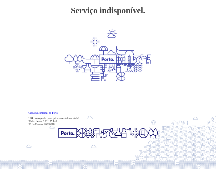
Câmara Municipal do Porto (43, 112)
